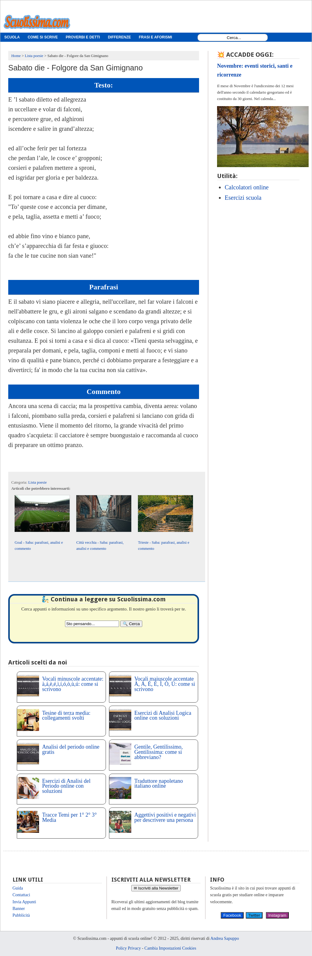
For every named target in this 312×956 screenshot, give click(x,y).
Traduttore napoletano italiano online (158, 783)
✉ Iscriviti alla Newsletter (156, 888)
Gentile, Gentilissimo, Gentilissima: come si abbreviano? (158, 752)
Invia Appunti (24, 902)
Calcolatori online (247, 187)
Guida (18, 888)
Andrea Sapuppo (224, 938)
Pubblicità (21, 915)
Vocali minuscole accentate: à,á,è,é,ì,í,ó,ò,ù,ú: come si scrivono (72, 684)
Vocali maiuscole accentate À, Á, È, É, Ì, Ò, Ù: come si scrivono (164, 684)
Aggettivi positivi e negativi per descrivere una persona (165, 817)
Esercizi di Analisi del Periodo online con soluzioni (66, 786)
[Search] (131, 624)
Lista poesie (37, 482)
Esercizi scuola (243, 197)
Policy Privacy (128, 948)
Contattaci (21, 895)
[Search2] (92, 624)
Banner (19, 908)
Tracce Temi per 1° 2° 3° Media (69, 817)
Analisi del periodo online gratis (70, 749)
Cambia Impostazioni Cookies (170, 948)
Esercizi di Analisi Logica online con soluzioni (162, 715)
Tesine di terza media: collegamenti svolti (66, 715)
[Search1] (234, 37)
